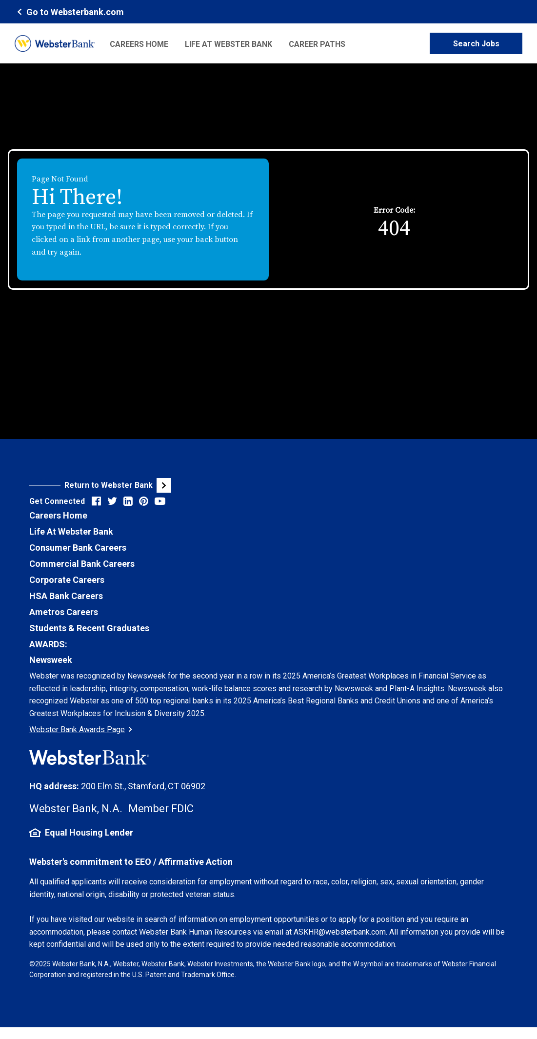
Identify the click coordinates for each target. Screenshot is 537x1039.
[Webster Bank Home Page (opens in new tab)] (69, 11)
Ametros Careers (63, 612)
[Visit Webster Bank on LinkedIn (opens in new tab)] (128, 501)
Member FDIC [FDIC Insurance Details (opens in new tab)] (161, 808)
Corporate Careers (66, 580)
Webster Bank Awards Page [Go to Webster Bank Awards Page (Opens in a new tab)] (80, 729)
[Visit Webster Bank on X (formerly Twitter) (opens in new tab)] (112, 501)
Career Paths (317, 44)
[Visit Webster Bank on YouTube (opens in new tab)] (160, 501)
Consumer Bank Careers (77, 547)
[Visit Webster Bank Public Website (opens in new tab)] (149, 485)
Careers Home (139, 44)
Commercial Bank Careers (82, 564)
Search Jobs (476, 43)
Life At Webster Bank (71, 531)
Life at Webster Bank (228, 44)
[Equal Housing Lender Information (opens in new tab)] (268, 832)
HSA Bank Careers (66, 596)
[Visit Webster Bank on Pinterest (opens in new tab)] (143, 501)
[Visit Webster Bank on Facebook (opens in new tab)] (96, 501)
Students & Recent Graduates (89, 628)
